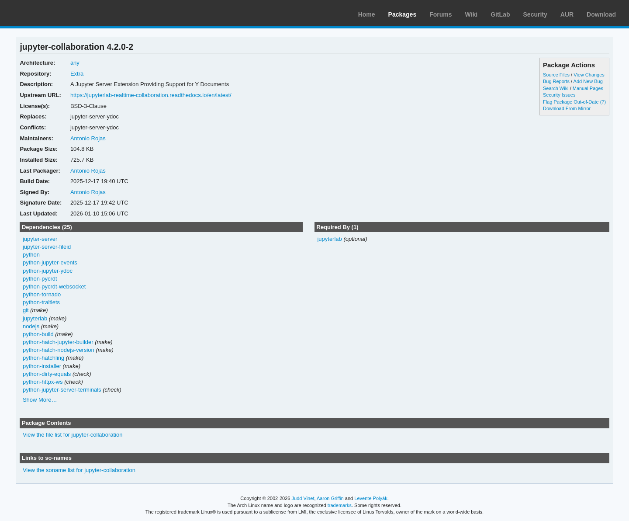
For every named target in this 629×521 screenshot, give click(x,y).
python (31, 254)
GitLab (500, 14)
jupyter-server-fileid (47, 246)
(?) (603, 101)
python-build (38, 334)
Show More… (40, 399)
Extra (76, 73)
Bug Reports (556, 81)
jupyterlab (35, 318)
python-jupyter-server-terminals (62, 389)
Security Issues (559, 94)
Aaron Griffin (330, 498)
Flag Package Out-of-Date (571, 101)
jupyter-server (40, 239)
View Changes (589, 74)
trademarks (340, 505)
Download (601, 14)
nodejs (31, 326)
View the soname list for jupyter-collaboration (79, 470)
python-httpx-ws (43, 382)
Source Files (556, 74)
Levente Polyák (370, 498)
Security (535, 14)
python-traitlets (41, 302)
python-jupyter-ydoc (48, 270)
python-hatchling (43, 357)
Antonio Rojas (88, 138)
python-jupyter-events (50, 262)
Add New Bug (588, 81)
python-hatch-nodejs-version (58, 350)
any (74, 62)
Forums (440, 14)
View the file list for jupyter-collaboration (73, 434)
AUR (567, 14)
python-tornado (42, 294)
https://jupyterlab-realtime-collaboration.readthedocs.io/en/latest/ (151, 95)
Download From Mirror (567, 108)
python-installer (42, 366)
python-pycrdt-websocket (54, 286)
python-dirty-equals (47, 374)
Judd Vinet (303, 498)
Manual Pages (588, 88)
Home (366, 14)
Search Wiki (556, 88)
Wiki (471, 14)
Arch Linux (48, 13)
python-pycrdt (40, 278)
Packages (402, 14)
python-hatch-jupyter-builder (58, 342)
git (26, 310)
